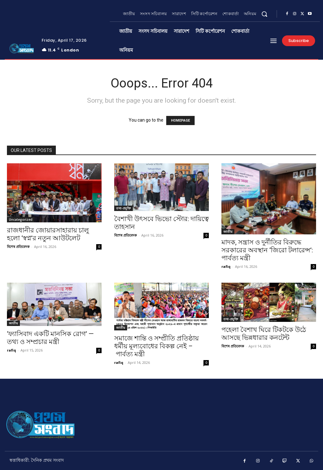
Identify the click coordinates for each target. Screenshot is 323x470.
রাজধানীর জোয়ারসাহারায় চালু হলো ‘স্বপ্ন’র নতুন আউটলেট (48, 234)
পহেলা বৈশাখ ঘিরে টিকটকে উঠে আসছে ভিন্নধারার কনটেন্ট (263, 333)
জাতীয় (227, 231)
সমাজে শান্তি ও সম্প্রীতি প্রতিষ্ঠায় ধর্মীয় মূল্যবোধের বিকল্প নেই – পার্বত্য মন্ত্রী (156, 346)
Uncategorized (20, 219)
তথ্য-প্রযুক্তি (123, 208)
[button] (264, 13)
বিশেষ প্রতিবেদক (18, 246)
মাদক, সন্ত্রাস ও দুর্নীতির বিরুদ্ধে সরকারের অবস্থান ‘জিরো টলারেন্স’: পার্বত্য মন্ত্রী (267, 250)
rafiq (226, 266)
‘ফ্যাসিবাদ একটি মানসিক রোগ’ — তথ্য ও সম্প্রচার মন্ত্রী (50, 338)
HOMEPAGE (180, 120)
